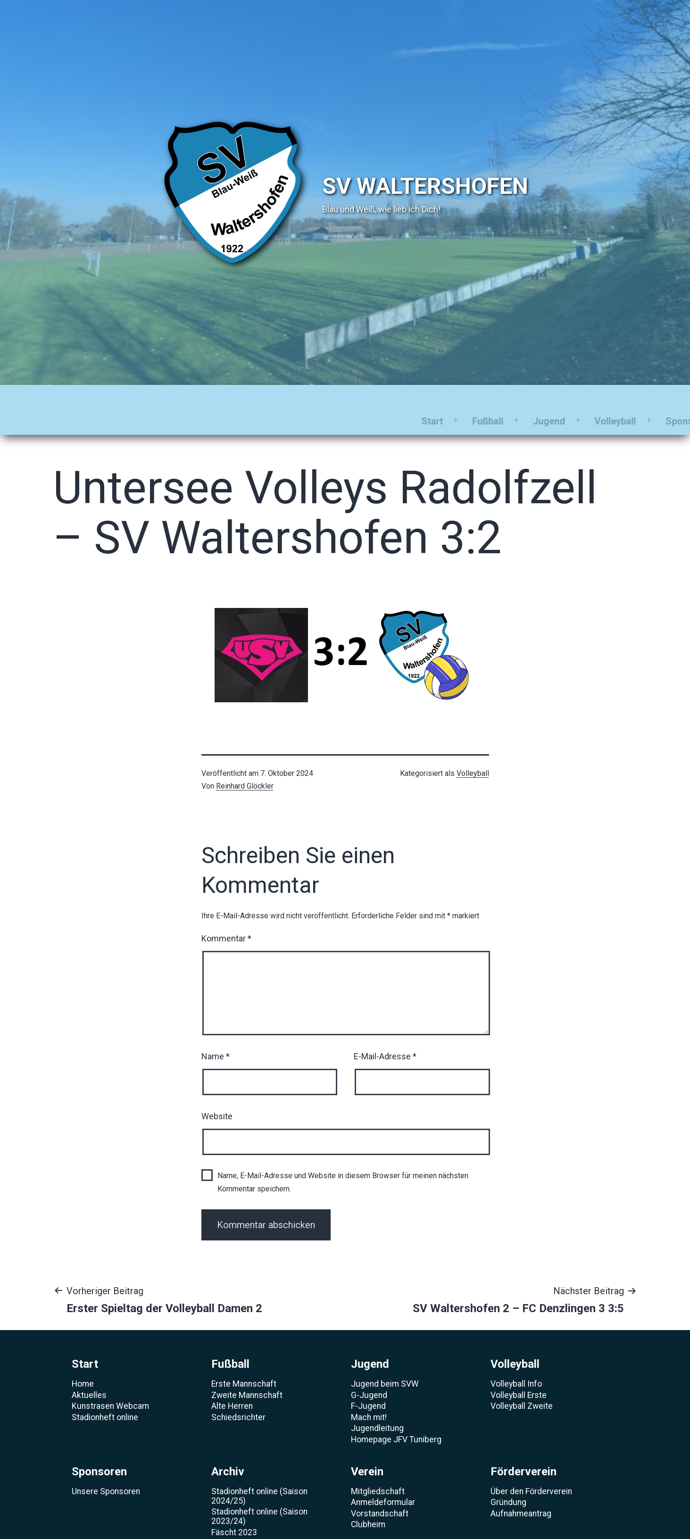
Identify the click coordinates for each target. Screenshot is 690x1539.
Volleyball (285, 398)
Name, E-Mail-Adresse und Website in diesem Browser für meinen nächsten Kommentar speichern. (342, 1159)
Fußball (157, 398)
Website (217, 1093)
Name (215, 1033)
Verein (483, 398)
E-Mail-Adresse (385, 1033)
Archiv (425, 398)
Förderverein (554, 398)
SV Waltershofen (425, 186)
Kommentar (226, 915)
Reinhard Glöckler (245, 762)
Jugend (218, 398)
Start (101, 398)
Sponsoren (358, 398)
